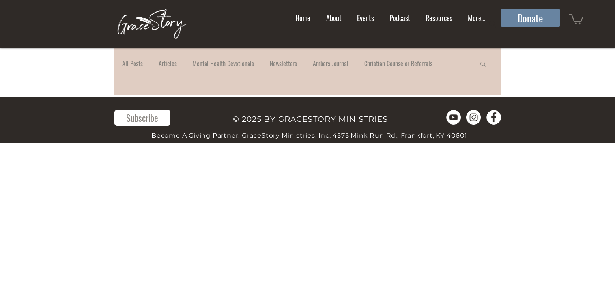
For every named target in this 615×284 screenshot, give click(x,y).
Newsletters (283, 63)
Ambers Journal (330, 63)
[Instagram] (473, 117)
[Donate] (530, 18)
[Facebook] (493, 117)
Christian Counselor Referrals (398, 63)
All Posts (132, 63)
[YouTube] (453, 117)
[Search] (492, 24)
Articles (168, 63)
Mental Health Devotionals (223, 63)
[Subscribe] (142, 118)
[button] (576, 18)
